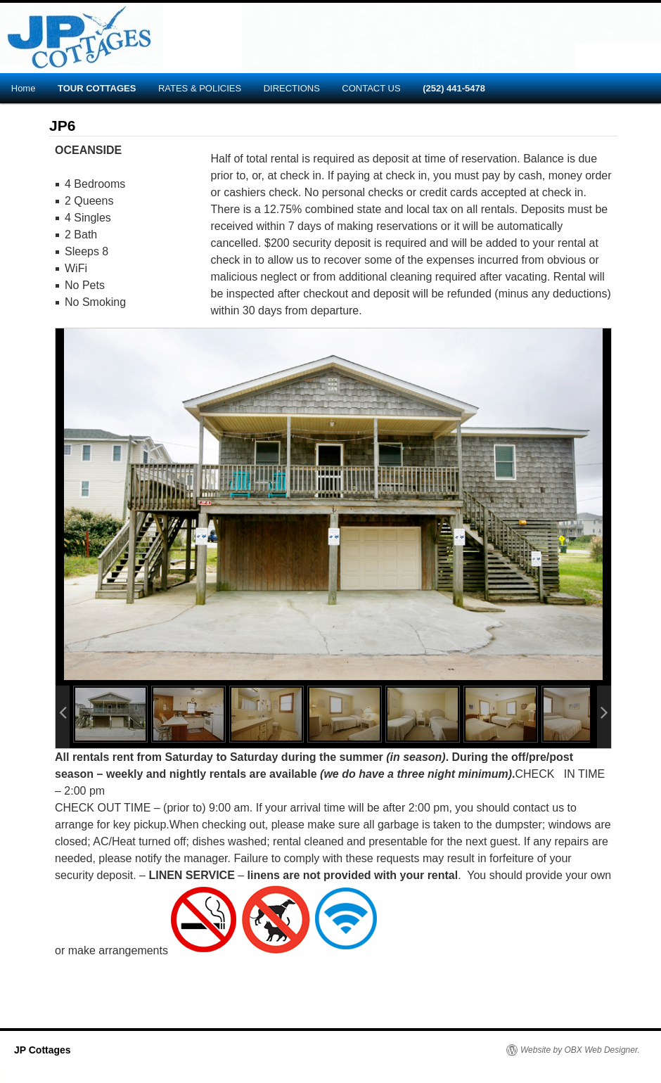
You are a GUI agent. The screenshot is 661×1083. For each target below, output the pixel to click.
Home (23, 88)
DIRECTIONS (292, 88)
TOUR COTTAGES (97, 88)
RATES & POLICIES (199, 88)
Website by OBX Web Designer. (580, 1050)
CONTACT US (371, 88)
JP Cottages (42, 1050)
